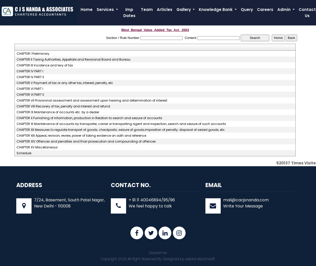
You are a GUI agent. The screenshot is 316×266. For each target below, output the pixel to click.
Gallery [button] (184, 9)
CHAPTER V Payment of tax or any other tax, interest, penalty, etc (65, 83)
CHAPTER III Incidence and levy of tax (45, 65)
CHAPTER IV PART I (30, 71)
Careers (265, 9)
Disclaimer (158, 252)
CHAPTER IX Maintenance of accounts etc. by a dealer (58, 112)
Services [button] (106, 9)
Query (247, 9)
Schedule (24, 153)
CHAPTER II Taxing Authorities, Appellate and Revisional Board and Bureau (73, 60)
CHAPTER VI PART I (30, 89)
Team (147, 9)
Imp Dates (129, 12)
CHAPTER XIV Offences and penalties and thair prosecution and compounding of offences (86, 141)
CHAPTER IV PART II (30, 77)
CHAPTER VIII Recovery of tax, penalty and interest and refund (63, 106)
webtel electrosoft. (200, 258)
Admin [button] (284, 9)
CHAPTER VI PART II (30, 95)
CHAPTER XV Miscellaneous (37, 147)
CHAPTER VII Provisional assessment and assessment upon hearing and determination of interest (92, 101)
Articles (164, 9)
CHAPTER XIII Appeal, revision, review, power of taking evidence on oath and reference (81, 136)
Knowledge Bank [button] (216, 9)
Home (87, 9)
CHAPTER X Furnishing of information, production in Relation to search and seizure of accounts (89, 118)
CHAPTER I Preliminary (33, 54)
